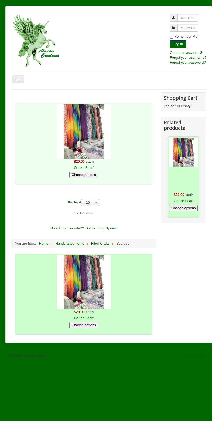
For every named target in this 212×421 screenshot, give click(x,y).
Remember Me (185, 36)
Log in (178, 44)
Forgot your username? (188, 57)
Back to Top (194, 356)
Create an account (186, 53)
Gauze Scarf (83, 168)
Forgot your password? (188, 62)
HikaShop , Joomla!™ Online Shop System (83, 228)
